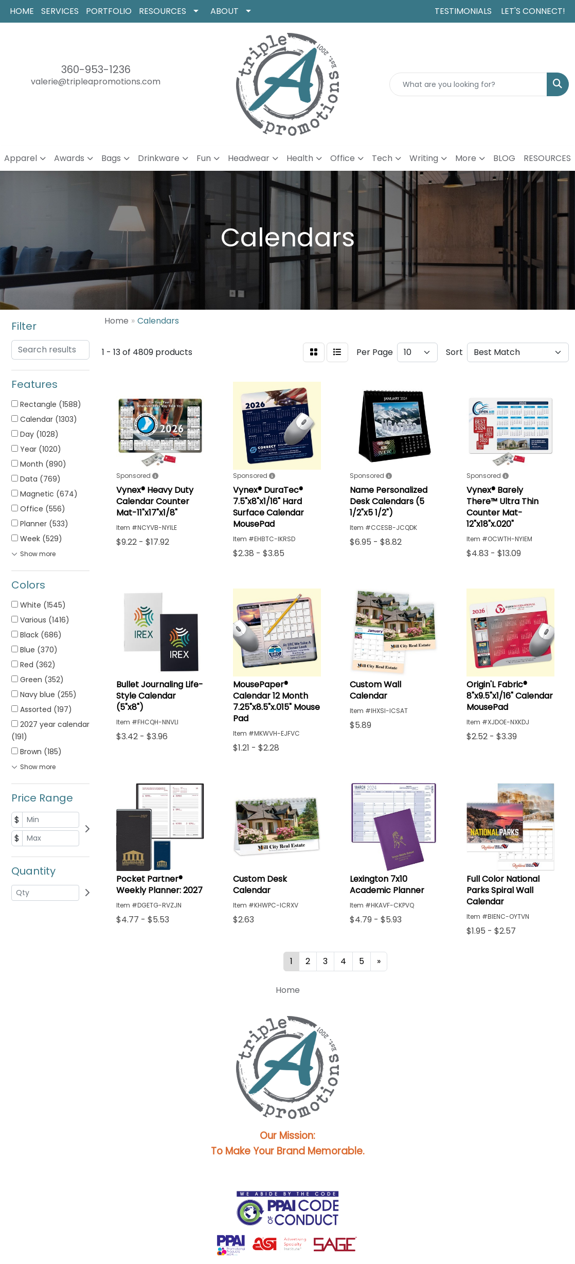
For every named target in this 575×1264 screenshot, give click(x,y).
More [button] (465, 158)
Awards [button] (69, 158)
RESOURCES (162, 11)
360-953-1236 (96, 69)
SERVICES (60, 11)
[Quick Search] (468, 84)
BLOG (504, 158)
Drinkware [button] (158, 158)
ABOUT (224, 11)
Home (288, 990)
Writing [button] (423, 158)
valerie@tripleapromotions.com (95, 81)
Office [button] (342, 158)
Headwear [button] (248, 158)
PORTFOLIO (109, 11)
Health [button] (299, 158)
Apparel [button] (20, 158)
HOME (22, 11)
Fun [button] (203, 158)
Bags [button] (111, 158)
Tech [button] (382, 158)
